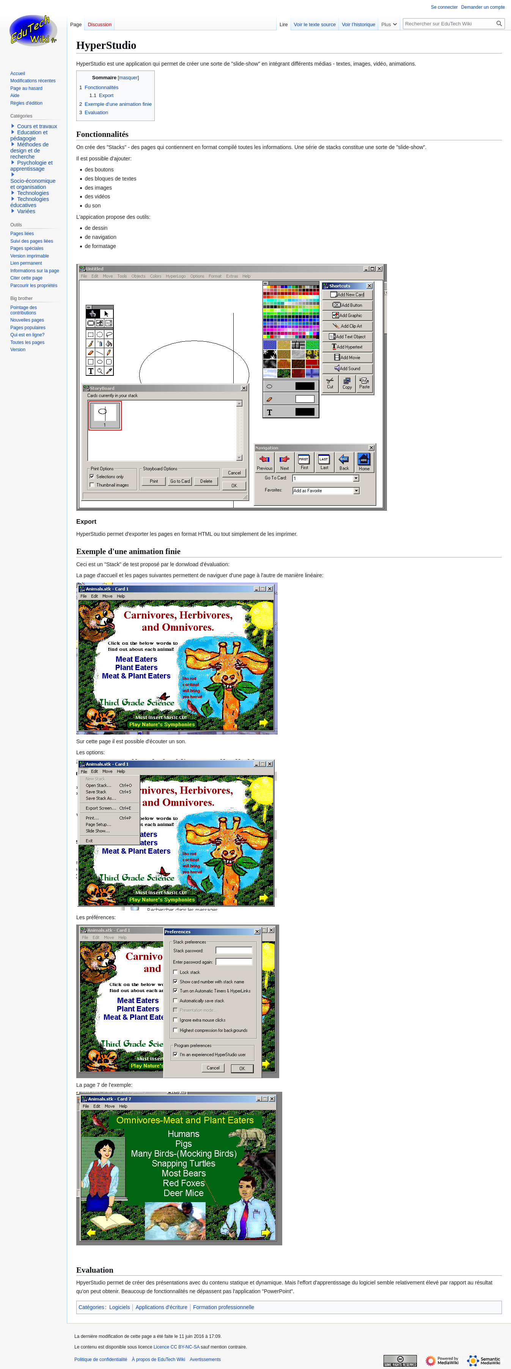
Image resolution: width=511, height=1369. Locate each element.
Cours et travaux (37, 126)
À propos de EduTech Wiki (158, 1359)
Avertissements (205, 1359)
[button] (13, 126)
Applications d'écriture (161, 1307)
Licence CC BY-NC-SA (177, 1347)
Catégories (91, 1307)
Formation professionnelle (223, 1307)
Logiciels (119, 1307)
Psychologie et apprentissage (31, 166)
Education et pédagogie (28, 135)
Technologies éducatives (29, 202)
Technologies (33, 193)
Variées (26, 211)
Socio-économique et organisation (32, 184)
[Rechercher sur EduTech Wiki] (454, 23)
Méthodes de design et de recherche (29, 150)
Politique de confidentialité (100, 1359)
